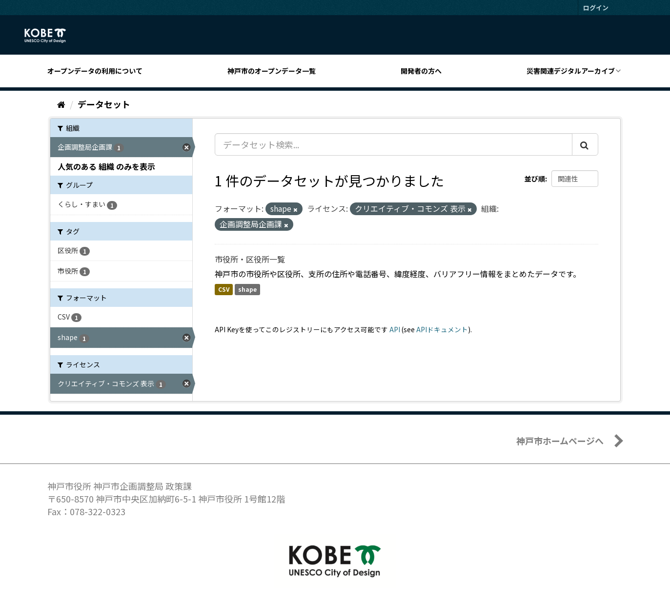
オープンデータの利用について (94, 71)
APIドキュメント (442, 329)
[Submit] (585, 144)
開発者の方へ (421, 71)
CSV (223, 289)
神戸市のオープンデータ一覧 (271, 71)
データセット (104, 104)
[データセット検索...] (393, 144)
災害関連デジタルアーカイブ (571, 71)
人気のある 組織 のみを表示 (106, 166)
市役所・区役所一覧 (250, 259)
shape (247, 289)
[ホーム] (61, 104)
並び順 (535, 178)
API (394, 329)
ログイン (596, 7)
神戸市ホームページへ (560, 440)
